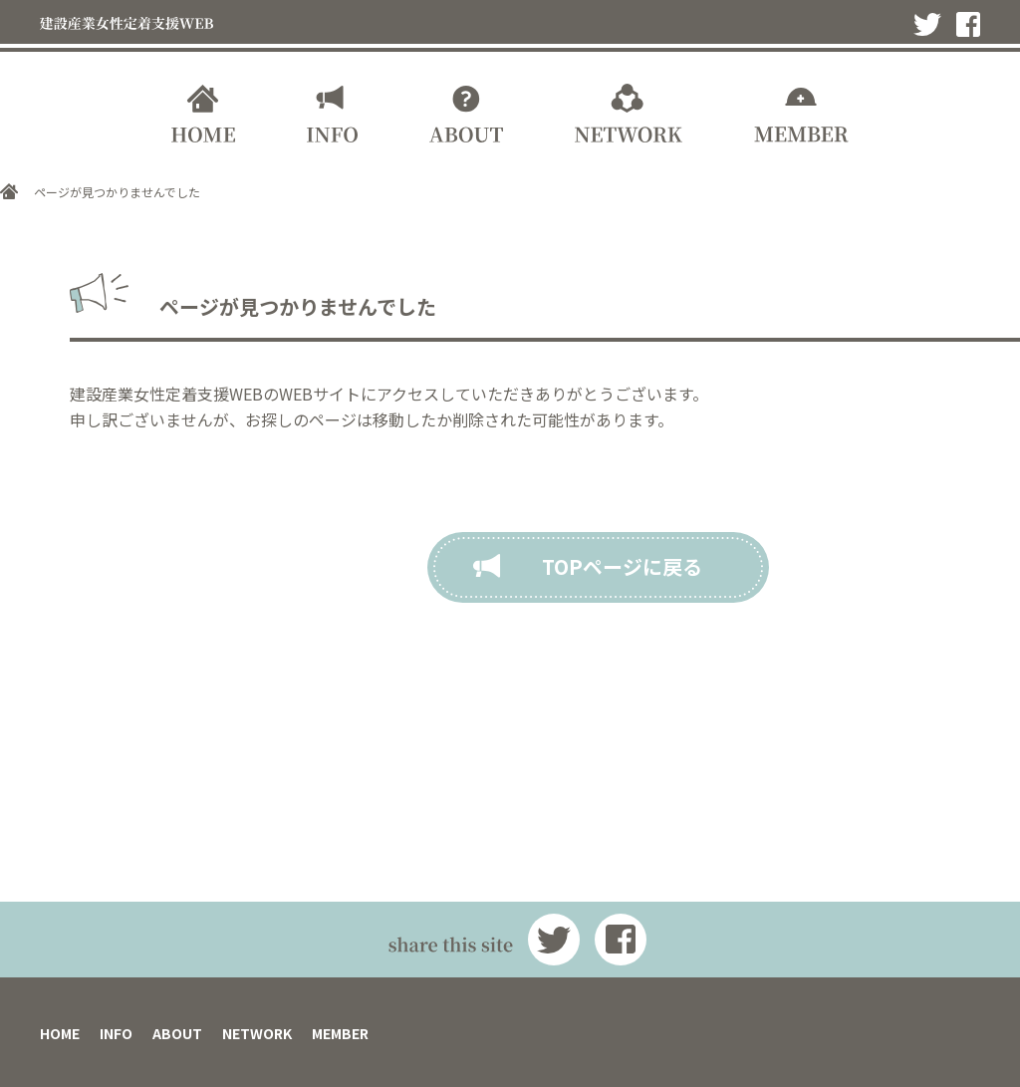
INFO (116, 1033)
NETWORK (257, 1033)
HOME (60, 1033)
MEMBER (340, 1033)
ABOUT (177, 1033)
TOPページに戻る (622, 566)
